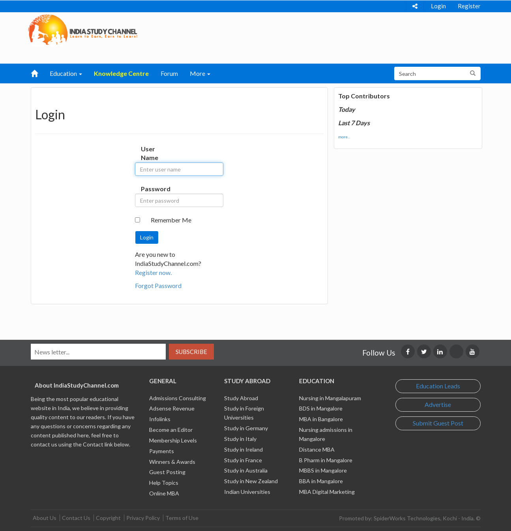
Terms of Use (181, 517)
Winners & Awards (172, 461)
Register (469, 5)
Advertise (438, 404)
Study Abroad (241, 398)
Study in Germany (246, 428)
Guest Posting (167, 472)
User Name (149, 153)
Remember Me (171, 220)
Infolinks (159, 419)
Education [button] (66, 73)
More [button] (200, 73)
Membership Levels (173, 440)
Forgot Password (158, 285)
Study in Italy (240, 438)
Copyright (108, 517)
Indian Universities (247, 491)
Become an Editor (171, 429)
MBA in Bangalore (321, 419)
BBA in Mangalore (321, 481)
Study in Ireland (243, 449)
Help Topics (163, 482)
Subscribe (191, 351)
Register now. (153, 272)
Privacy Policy (143, 517)
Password (149, 188)
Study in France (243, 460)
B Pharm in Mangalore (325, 460)
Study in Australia (246, 470)
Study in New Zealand (251, 481)
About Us (44, 517)
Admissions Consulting (177, 398)
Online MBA (164, 493)
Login (438, 5)
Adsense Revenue (172, 408)
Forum (169, 73)
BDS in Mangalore (321, 408)
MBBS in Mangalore (323, 470)
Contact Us (76, 517)
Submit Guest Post (438, 423)
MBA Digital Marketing (327, 491)
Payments (161, 451)
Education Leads (438, 386)
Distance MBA (317, 449)
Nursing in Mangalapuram (330, 398)
